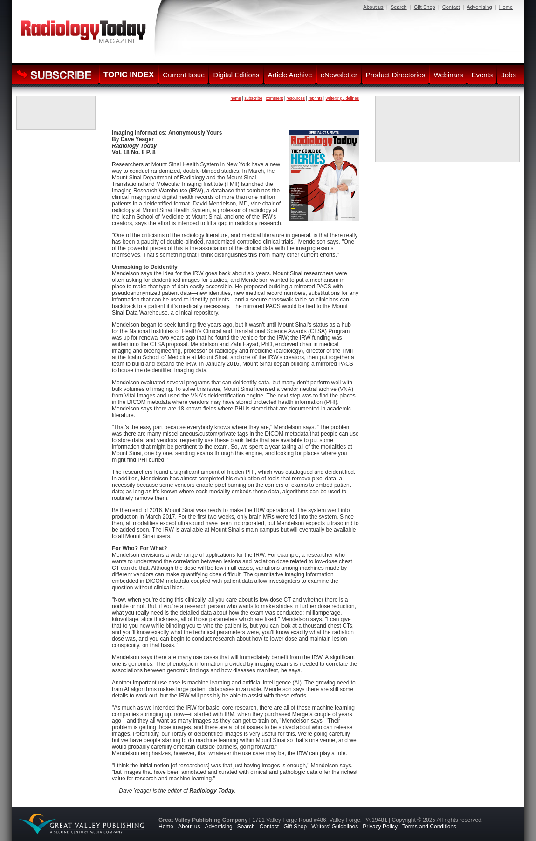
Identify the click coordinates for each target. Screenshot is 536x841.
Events (482, 75)
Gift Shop (424, 7)
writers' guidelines (342, 98)
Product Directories (396, 75)
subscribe (253, 98)
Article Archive (290, 75)
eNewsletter (339, 75)
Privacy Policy (380, 826)
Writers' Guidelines (334, 826)
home (235, 98)
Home (506, 7)
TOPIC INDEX (128, 74)
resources (296, 98)
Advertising (479, 7)
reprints (315, 98)
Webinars (448, 75)
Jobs (508, 75)
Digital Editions (236, 75)
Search (399, 7)
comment (274, 98)
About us (373, 7)
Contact (451, 7)
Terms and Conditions (429, 826)
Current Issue (184, 75)
